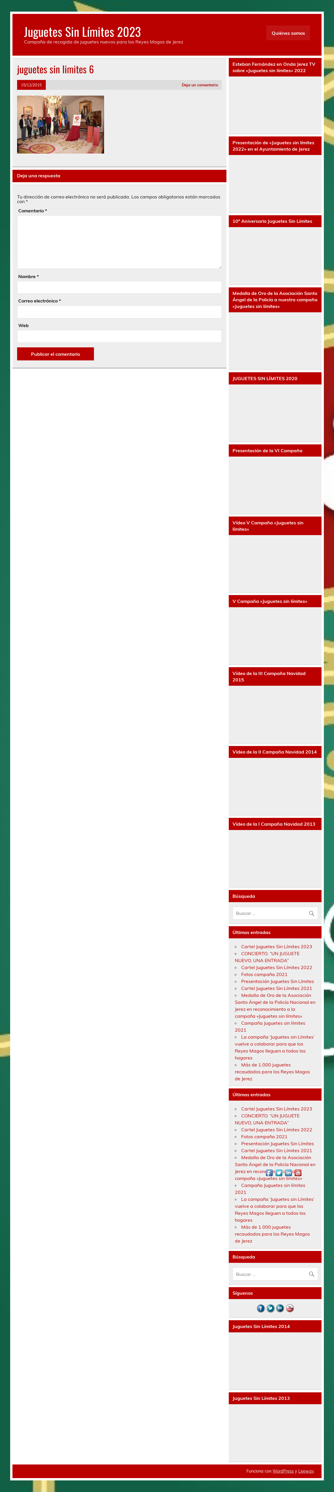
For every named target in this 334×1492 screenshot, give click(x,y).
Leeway (306, 1471)
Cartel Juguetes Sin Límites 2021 (276, 988)
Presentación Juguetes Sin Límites (277, 981)
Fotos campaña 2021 (264, 974)
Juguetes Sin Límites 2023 (82, 31)
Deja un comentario (200, 84)
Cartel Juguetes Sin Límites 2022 (276, 967)
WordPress (283, 1471)
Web (23, 325)
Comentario (32, 210)
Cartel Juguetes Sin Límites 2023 (276, 946)
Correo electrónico (39, 300)
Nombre (28, 276)
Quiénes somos (288, 33)
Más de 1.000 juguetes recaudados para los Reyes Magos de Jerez (272, 1071)
